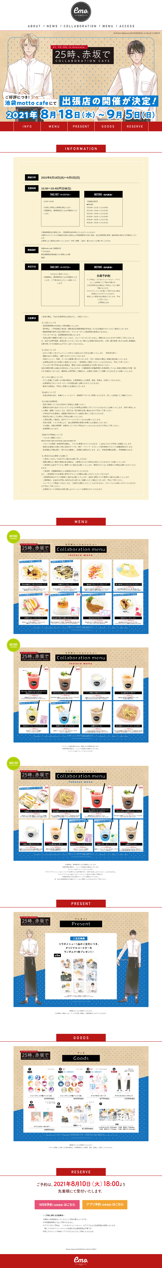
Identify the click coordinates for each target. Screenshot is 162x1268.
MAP (43, 257)
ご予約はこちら (103, 302)
